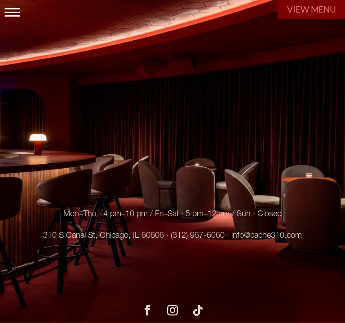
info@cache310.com (266, 235)
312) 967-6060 (198, 235)
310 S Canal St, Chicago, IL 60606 (103, 235)
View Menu (311, 9)
